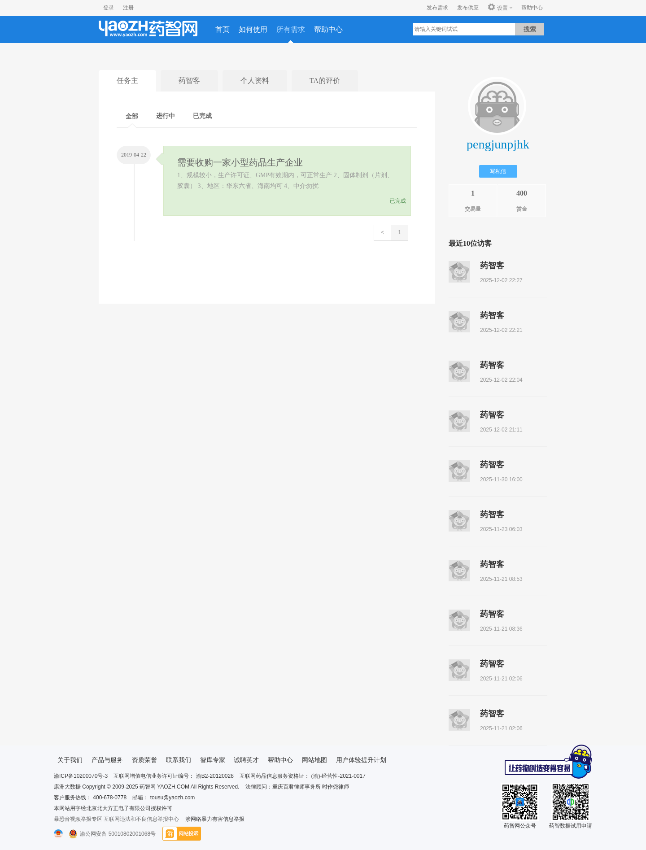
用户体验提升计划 (361, 759)
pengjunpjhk (498, 144)
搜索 (530, 29)
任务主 (127, 80)
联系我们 (178, 759)
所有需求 (290, 29)
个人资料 (254, 80)
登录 (108, 7)
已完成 (202, 116)
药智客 (189, 80)
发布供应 (468, 7)
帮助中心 (532, 7)
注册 (128, 7)
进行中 (165, 116)
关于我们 (70, 759)
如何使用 (253, 29)
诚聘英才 (246, 759)
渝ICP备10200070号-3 (81, 776)
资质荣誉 (144, 759)
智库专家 (212, 759)
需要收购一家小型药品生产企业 (240, 162)
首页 (222, 29)
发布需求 (437, 7)
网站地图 (314, 759)
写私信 (498, 171)
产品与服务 (107, 759)
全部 (132, 116)
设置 (498, 7)
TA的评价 (325, 80)
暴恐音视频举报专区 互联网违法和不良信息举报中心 (116, 819)
